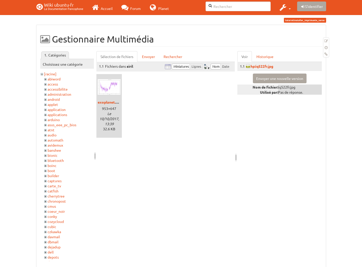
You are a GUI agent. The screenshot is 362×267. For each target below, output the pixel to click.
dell (51, 252)
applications (57, 114)
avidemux (55, 145)
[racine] (50, 74)
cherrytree (56, 196)
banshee (54, 150)
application (57, 109)
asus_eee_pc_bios (62, 124)
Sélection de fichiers (116, 56)
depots (53, 257)
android (54, 99)
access (53, 84)
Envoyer (148, 56)
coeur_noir (56, 211)
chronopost (57, 201)
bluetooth (56, 160)
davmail (54, 236)
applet (53, 104)
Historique (264, 56)
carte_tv (54, 186)
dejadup (54, 247)
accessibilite (58, 89)
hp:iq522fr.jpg (262, 66)
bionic (52, 155)
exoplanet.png (110, 102)
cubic (52, 226)
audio (52, 135)
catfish (53, 191)
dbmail (53, 242)
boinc (52, 165)
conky (52, 216)
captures (55, 180)
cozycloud (56, 221)
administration (59, 94)
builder (53, 175)
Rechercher (173, 56)
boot (51, 170)
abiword (54, 79)
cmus (52, 206)
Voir (244, 56)
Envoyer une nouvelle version (279, 78)
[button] (284, 7)
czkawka (54, 231)
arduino (54, 119)
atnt (51, 130)
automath (55, 140)
